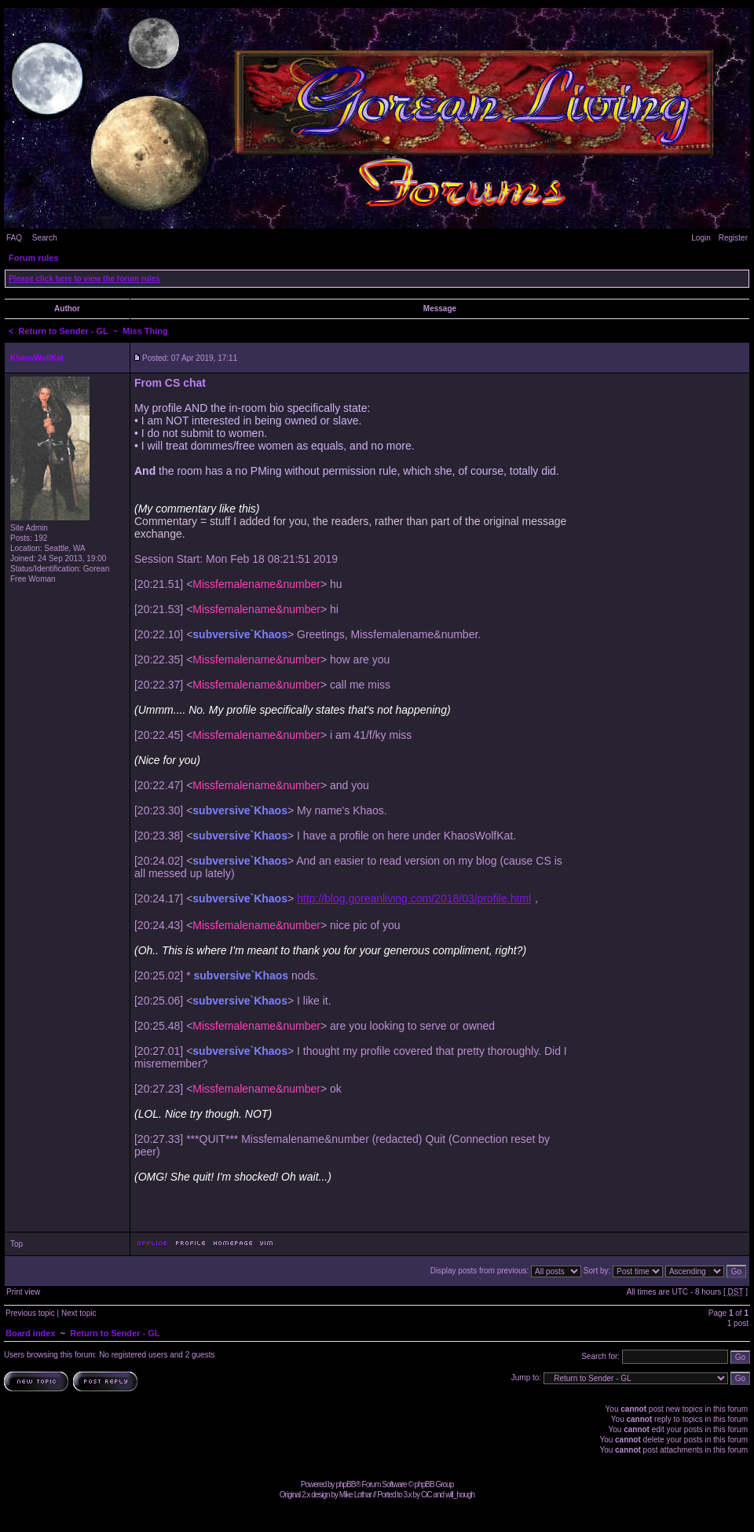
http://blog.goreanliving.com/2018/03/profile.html (414, 898)
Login (700, 237)
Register (733, 237)
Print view (23, 1292)
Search (44, 237)
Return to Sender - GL (63, 331)
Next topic (78, 1313)
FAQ (14, 237)
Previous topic (30, 1313)
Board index (30, 1333)
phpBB (345, 1484)
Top (16, 1244)
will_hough (459, 1494)
